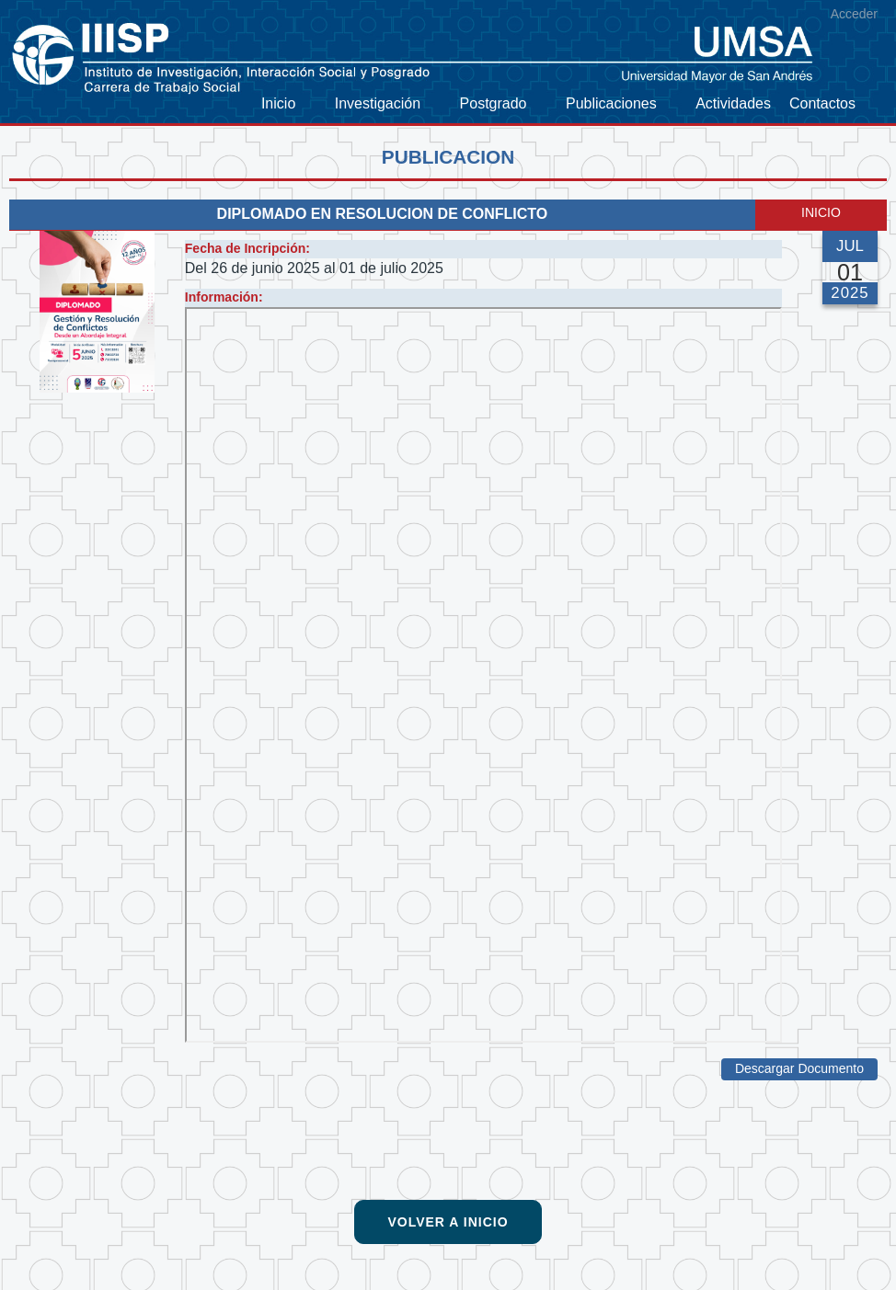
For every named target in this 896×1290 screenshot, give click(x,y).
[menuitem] (289, 104)
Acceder (854, 13)
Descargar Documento (799, 1068)
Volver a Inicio (447, 1222)
